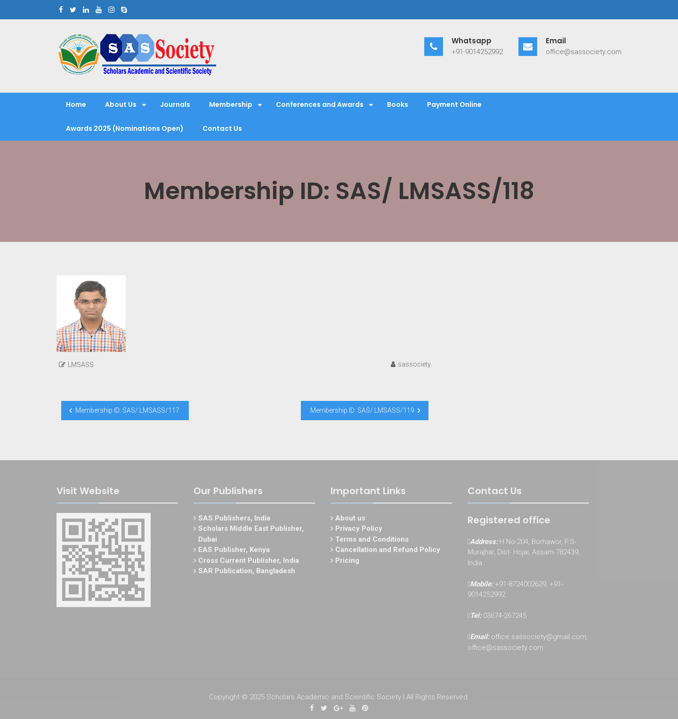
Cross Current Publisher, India (248, 561)
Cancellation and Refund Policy (387, 551)
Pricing (347, 561)
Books (397, 104)
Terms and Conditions (372, 540)
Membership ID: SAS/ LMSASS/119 (362, 410)
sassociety (414, 364)
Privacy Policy (358, 530)
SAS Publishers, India (234, 519)
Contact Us (222, 128)
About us (350, 519)
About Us (121, 104)
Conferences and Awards (319, 104)
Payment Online (454, 104)
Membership (230, 104)
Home (76, 104)
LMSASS (81, 364)
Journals (175, 104)
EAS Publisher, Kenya (234, 551)
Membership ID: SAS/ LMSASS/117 (127, 410)
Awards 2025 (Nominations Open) (125, 128)
